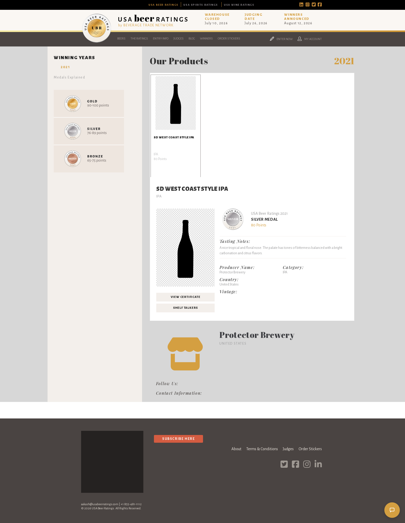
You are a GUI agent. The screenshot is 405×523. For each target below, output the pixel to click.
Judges (178, 38)
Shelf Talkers (185, 308)
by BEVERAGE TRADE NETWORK (146, 25)
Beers (121, 38)
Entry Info (160, 38)
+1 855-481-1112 (131, 504)
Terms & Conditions (262, 449)
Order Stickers (229, 38)
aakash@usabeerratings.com (99, 504)
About (236, 449)
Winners (206, 38)
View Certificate (185, 297)
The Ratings (139, 38)
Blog (192, 38)
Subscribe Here (178, 439)
